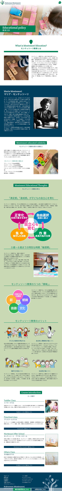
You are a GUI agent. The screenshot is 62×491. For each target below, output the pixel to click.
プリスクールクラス (28, 479)
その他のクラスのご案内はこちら (24, 465)
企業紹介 (6, 480)
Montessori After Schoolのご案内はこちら (24, 447)
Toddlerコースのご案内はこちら (24, 412)
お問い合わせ (7, 482)
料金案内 (6, 479)
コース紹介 (25, 476)
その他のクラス (27, 482)
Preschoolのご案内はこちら (24, 428)
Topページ (6, 476)
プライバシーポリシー (9, 484)
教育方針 (6, 477)
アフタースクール (27, 480)
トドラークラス (27, 477)
